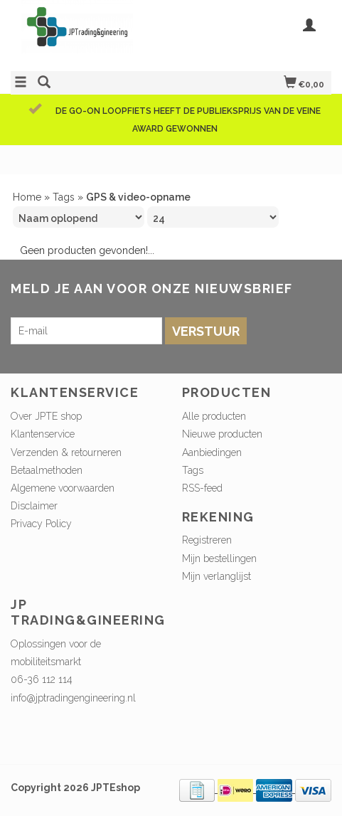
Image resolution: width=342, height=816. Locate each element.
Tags (64, 197)
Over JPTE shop (46, 416)
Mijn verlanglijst (216, 576)
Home (27, 197)
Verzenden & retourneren (66, 452)
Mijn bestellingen (219, 558)
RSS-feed (202, 488)
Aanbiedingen (212, 452)
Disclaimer (34, 506)
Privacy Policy (41, 523)
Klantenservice (43, 434)
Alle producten (214, 416)
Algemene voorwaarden (62, 488)
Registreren (207, 540)
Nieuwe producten (222, 434)
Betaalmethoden (46, 470)
